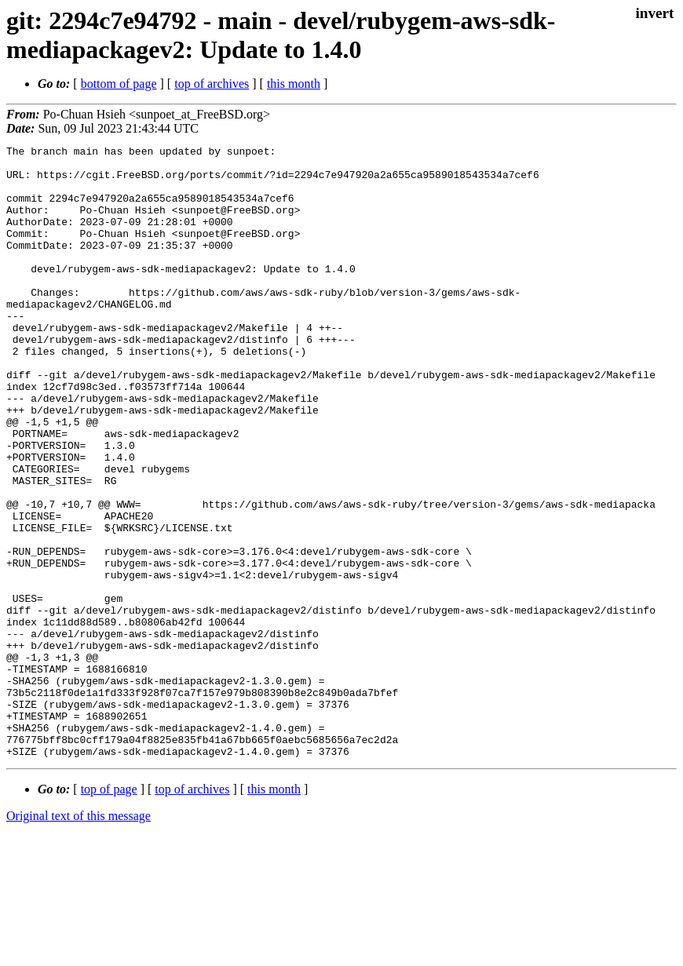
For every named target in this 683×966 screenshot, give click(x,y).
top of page (109, 911)
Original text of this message (78, 938)
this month (293, 83)
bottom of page (119, 83)
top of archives (211, 83)
